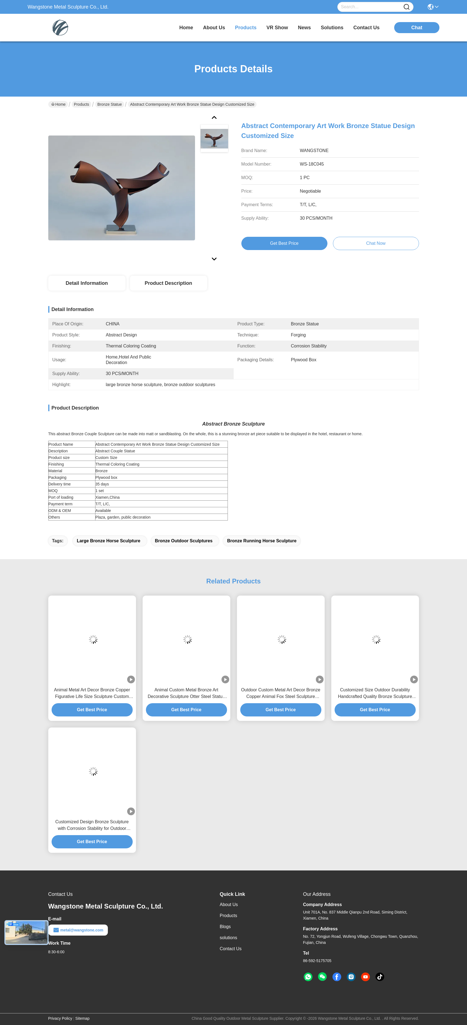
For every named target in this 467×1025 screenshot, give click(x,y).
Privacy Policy (60, 1018)
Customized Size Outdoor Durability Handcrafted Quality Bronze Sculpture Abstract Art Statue (375, 693)
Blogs (225, 926)
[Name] (406, 7)
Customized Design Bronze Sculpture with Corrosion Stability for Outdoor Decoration (92, 825)
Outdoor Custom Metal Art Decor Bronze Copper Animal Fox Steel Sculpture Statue (280, 693)
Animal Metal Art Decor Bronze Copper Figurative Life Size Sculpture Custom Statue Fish (92, 693)
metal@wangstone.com (78, 930)
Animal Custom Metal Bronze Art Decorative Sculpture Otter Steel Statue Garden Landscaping (186, 693)
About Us (229, 904)
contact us (366, 27)
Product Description (168, 283)
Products (81, 104)
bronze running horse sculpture (262, 540)
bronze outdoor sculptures (184, 540)
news (304, 27)
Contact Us (231, 948)
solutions (332, 27)
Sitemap (82, 1018)
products (246, 27)
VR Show (277, 27)
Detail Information (87, 283)
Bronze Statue (109, 104)
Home (186, 27)
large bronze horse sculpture (108, 540)
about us (214, 27)
